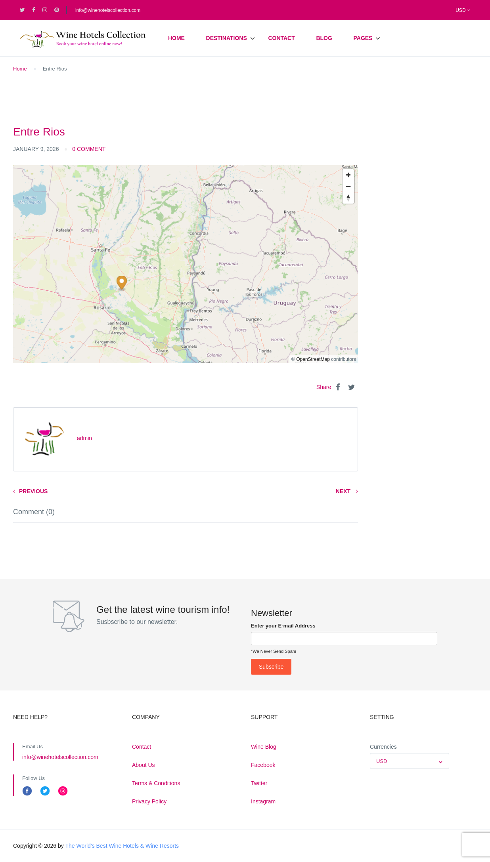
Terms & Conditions (156, 783)
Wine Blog (263, 747)
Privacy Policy (149, 801)
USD (463, 10)
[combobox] (409, 761)
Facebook (263, 765)
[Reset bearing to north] (348, 198)
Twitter (259, 783)
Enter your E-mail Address (283, 626)
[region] (185, 264)
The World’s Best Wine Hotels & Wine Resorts (122, 846)
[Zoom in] (348, 175)
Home (176, 38)
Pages (362, 38)
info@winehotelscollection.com (107, 10)
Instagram (263, 801)
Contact (281, 38)
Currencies (383, 747)
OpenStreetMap (313, 359)
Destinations (226, 38)
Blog (324, 38)
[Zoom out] (348, 186)
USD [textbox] (381, 761)
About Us (143, 765)
